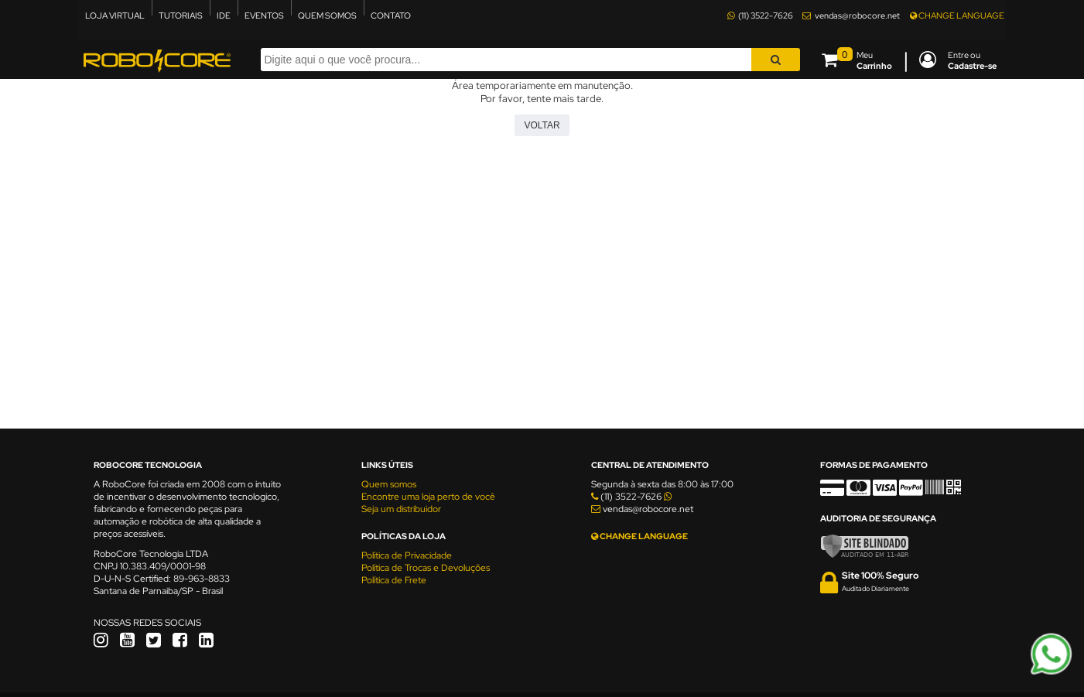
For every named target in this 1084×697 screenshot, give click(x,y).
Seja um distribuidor (401, 509)
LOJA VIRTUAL (115, 15)
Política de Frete (393, 580)
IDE (224, 15)
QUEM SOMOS (327, 15)
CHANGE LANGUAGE (957, 15)
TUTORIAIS (181, 15)
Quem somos (388, 484)
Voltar (541, 125)
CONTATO (391, 15)
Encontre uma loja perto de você (428, 496)
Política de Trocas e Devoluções (425, 568)
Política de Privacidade (406, 555)
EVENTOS (264, 15)
